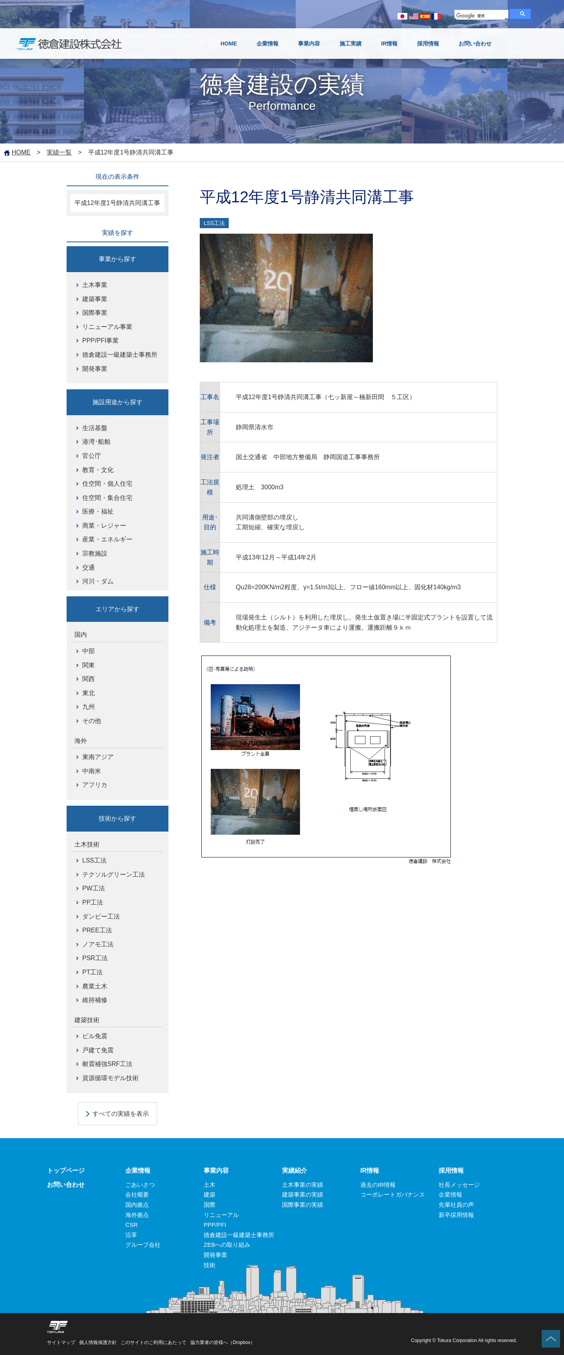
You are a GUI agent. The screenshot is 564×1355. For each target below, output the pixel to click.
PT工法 (92, 972)
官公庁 (91, 455)
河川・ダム (98, 581)
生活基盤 (94, 428)
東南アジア (98, 757)
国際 (209, 1204)
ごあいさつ (140, 1184)
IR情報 (369, 1170)
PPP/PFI (215, 1224)
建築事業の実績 (302, 1194)
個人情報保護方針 (98, 1342)
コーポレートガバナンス (392, 1194)
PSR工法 (95, 958)
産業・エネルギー (107, 539)
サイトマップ (61, 1342)
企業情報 (137, 1170)
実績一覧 (59, 152)
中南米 (91, 771)
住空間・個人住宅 (107, 483)
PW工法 (93, 888)
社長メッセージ (459, 1184)
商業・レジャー (104, 525)
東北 (88, 693)
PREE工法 (97, 930)
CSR (131, 1224)
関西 (88, 679)
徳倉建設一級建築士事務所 (119, 354)
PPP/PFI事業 (100, 340)
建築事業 (94, 299)
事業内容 (216, 1170)
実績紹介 (294, 1170)
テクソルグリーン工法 (113, 874)
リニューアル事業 (107, 326)
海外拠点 (137, 1215)
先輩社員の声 (456, 1204)
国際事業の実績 (302, 1204)
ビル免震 (94, 1036)
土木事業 (94, 285)
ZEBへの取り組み (227, 1244)
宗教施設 (94, 553)
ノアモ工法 (98, 944)
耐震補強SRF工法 (107, 1064)
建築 (209, 1194)
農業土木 (94, 986)
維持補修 (94, 1000)
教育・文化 (98, 470)
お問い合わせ (66, 1184)
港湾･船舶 (96, 441)
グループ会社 (143, 1244)
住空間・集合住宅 (107, 497)
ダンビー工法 (101, 916)
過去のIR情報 (378, 1184)
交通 (88, 567)
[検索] (480, 16)
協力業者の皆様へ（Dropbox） (222, 1342)
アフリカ (94, 784)
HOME (21, 152)
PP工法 (92, 902)
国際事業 (94, 312)
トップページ (66, 1170)
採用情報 (451, 1170)
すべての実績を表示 (120, 1113)
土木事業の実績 (302, 1184)
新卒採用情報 (456, 1215)
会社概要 (137, 1194)
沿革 (131, 1234)
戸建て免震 (98, 1050)
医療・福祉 (98, 511)
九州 (88, 706)
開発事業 (94, 368)
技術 (209, 1265)
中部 (88, 651)
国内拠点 (137, 1204)
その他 (91, 720)
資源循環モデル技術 (110, 1078)
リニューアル (221, 1215)
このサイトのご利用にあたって (153, 1342)
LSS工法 (94, 860)
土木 (209, 1184)
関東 (88, 665)
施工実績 (351, 43)
